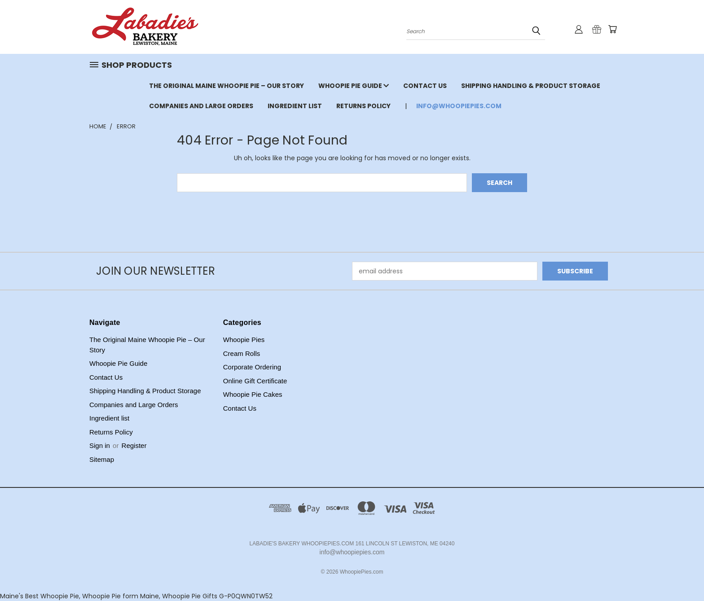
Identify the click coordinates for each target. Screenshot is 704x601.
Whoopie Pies (244, 339)
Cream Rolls (241, 353)
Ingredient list (295, 105)
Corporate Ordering (252, 367)
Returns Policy (363, 105)
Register (134, 445)
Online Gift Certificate (255, 381)
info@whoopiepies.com (459, 105)
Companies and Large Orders (201, 105)
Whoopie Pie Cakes (252, 394)
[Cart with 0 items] (612, 29)
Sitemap (101, 459)
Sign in (100, 445)
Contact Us (425, 85)
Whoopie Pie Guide (353, 85)
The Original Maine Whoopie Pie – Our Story (226, 85)
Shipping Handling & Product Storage (530, 85)
